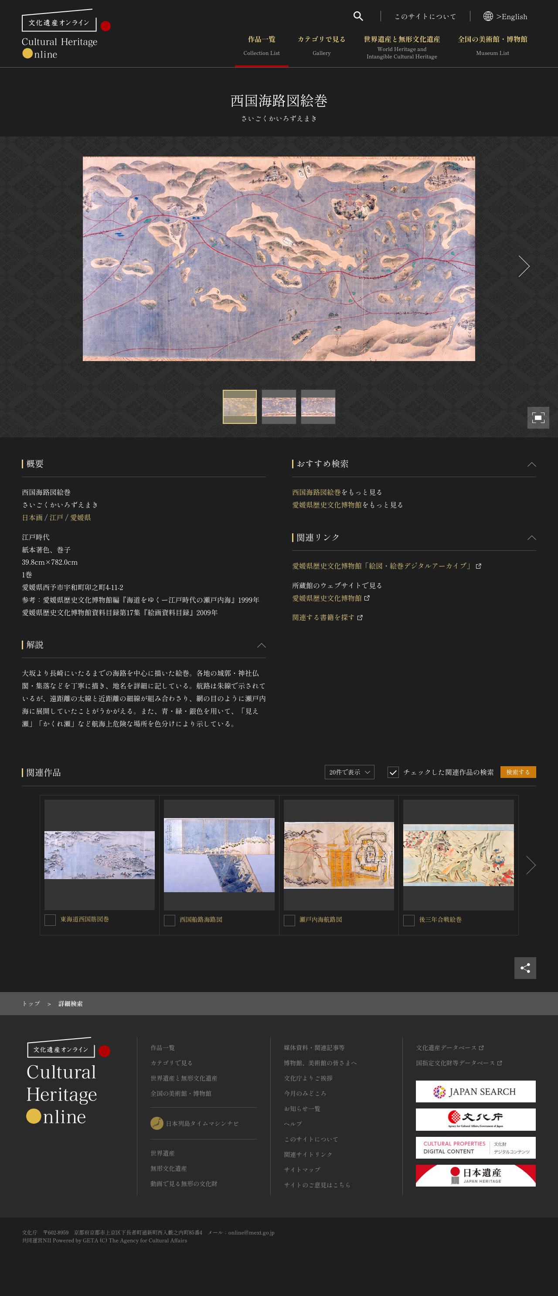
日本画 (32, 517)
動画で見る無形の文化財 (184, 1183)
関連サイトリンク (308, 1154)
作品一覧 (262, 47)
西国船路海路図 (201, 919)
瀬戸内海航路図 (320, 919)
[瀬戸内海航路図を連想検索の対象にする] (289, 920)
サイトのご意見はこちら (317, 1184)
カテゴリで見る (321, 47)
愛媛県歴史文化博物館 (327, 504)
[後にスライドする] (523, 266)
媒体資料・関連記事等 (314, 1047)
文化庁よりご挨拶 (308, 1078)
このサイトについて (425, 16)
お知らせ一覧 (302, 1108)
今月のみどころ (305, 1093)
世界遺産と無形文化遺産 (402, 47)
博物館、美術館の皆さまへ (320, 1062)
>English (505, 16)
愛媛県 (80, 517)
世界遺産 (162, 1153)
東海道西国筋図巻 (84, 918)
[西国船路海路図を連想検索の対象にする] (169, 920)
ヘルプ (293, 1123)
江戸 (56, 517)
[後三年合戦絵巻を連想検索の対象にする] (409, 920)
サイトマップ (302, 1169)
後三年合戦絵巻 (440, 919)
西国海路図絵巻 (316, 492)
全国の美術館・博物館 (492, 47)
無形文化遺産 (168, 1168)
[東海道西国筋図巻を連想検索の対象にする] (50, 920)
